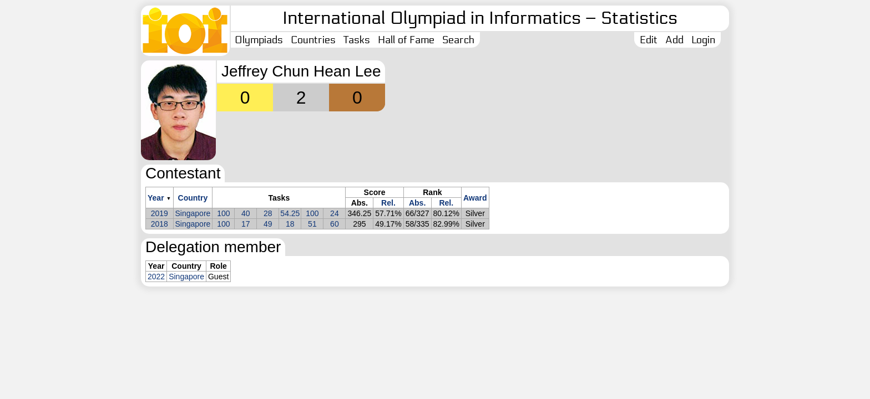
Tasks (356, 40)
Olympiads (259, 40)
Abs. (417, 202)
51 (312, 223)
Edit (648, 40)
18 (290, 223)
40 (245, 213)
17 (245, 223)
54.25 (290, 213)
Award (475, 197)
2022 (156, 276)
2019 (159, 213)
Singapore (193, 213)
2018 (159, 223)
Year (156, 197)
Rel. (388, 202)
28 (268, 213)
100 (223, 213)
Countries (313, 40)
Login (703, 40)
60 (334, 223)
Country (193, 197)
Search (458, 40)
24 (334, 213)
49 (268, 223)
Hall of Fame (406, 40)
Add (674, 40)
